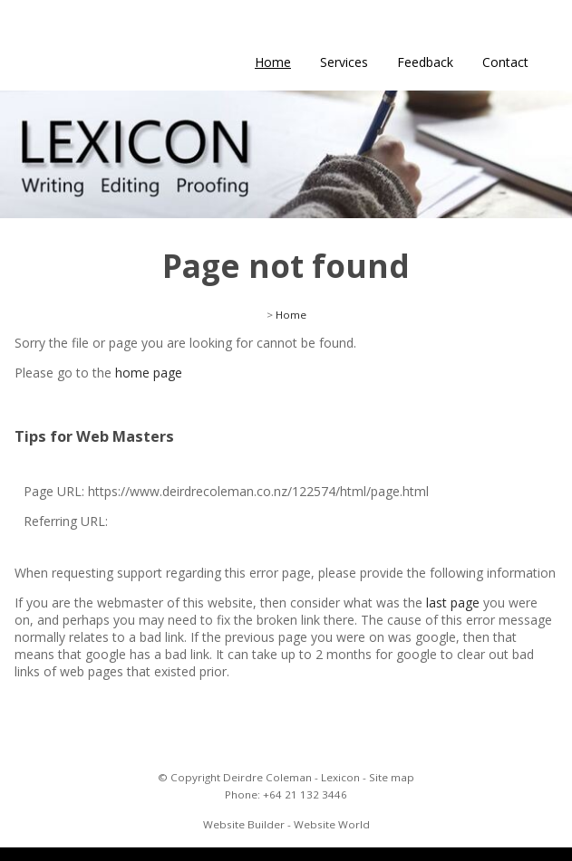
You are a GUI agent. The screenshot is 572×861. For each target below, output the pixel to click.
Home (273, 62)
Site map (391, 777)
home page (148, 372)
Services (344, 62)
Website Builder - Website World (286, 824)
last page (453, 602)
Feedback (425, 62)
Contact (505, 62)
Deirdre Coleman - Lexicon (291, 777)
